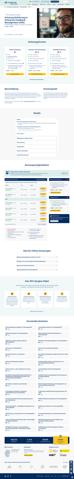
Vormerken (43, 190)
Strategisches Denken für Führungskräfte (50, 327)
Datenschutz (47, 476)
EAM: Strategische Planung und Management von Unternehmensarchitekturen (52, 384)
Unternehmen (60, 4)
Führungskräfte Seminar (29, 101)
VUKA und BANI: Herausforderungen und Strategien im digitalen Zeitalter (20, 420)
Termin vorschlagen (42, 224)
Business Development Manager (15, 361)
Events (54, 4)
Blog (52, 476)
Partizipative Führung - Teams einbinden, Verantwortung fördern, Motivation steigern (18, 427)
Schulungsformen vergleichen (37, 79)
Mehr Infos (64, 173)
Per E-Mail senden (9, 34)
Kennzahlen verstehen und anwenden (16, 384)
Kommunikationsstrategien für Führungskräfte (19, 327)
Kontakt (67, 4)
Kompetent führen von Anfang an (15, 354)
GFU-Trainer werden (45, 1)
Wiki (55, 476)
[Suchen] (64, 1)
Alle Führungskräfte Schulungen (13, 14)
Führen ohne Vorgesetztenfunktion (48, 348)
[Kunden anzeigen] (66, 462)
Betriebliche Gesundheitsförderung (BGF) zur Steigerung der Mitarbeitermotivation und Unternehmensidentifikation (18, 376)
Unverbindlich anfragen (37, 74)
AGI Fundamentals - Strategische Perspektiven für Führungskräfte (20, 406)
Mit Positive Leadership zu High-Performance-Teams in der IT (53, 354)
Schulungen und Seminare (13, 6)
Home (29, 4)
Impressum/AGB (40, 476)
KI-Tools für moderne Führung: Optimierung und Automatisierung (19, 399)
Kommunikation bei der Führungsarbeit (49, 369)
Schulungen (35, 4)
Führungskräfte (23, 6)
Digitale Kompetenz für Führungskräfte (17, 333)
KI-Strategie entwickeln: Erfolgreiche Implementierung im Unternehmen (16, 392)
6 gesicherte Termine (12, 56)
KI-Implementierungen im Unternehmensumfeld (51, 413)
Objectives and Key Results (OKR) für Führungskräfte (16, 341)
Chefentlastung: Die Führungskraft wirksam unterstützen (50, 427)
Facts (59, 476)
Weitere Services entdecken (37, 311)
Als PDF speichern (18, 34)
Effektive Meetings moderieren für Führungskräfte (52, 398)
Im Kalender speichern (40, 179)
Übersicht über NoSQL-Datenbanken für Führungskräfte (49, 334)
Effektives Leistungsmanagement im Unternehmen (52, 340)
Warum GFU (42, 4)
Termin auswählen (15, 74)
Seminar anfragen (54, 1)
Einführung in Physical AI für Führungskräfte (50, 406)
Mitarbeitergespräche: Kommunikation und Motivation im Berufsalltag (50, 420)
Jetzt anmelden (28, 455)
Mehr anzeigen (21, 133)
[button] (37, 257)
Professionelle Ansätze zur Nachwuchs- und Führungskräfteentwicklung (50, 362)
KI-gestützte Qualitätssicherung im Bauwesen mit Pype (52, 392)
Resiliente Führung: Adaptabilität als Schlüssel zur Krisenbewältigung (52, 375)
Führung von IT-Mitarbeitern (14, 348)
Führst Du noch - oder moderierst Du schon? (18, 369)
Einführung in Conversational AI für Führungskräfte (20, 413)
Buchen (43, 188)
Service (49, 4)
